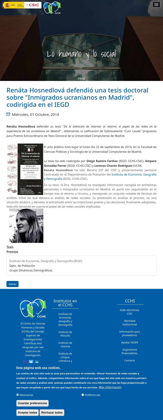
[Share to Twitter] (31, 363)
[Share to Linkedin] (37, 363)
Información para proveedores (129, 333)
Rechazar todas (51, 414)
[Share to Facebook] (25, 363)
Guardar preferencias (32, 405)
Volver (12, 284)
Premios (12, 252)
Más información (110, 389)
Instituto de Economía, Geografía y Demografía (65, 319)
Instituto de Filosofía (65, 333)
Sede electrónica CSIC (129, 311)
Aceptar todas (27, 414)
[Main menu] (156, 4)
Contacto (129, 360)
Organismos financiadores (130, 351)
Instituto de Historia (65, 344)
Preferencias (92, 397)
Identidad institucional (129, 322)
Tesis (9, 247)
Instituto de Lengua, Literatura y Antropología (65, 359)
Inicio (81, 78)
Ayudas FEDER (129, 342)
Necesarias (26, 397)
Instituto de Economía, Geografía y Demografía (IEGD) (45, 261)
